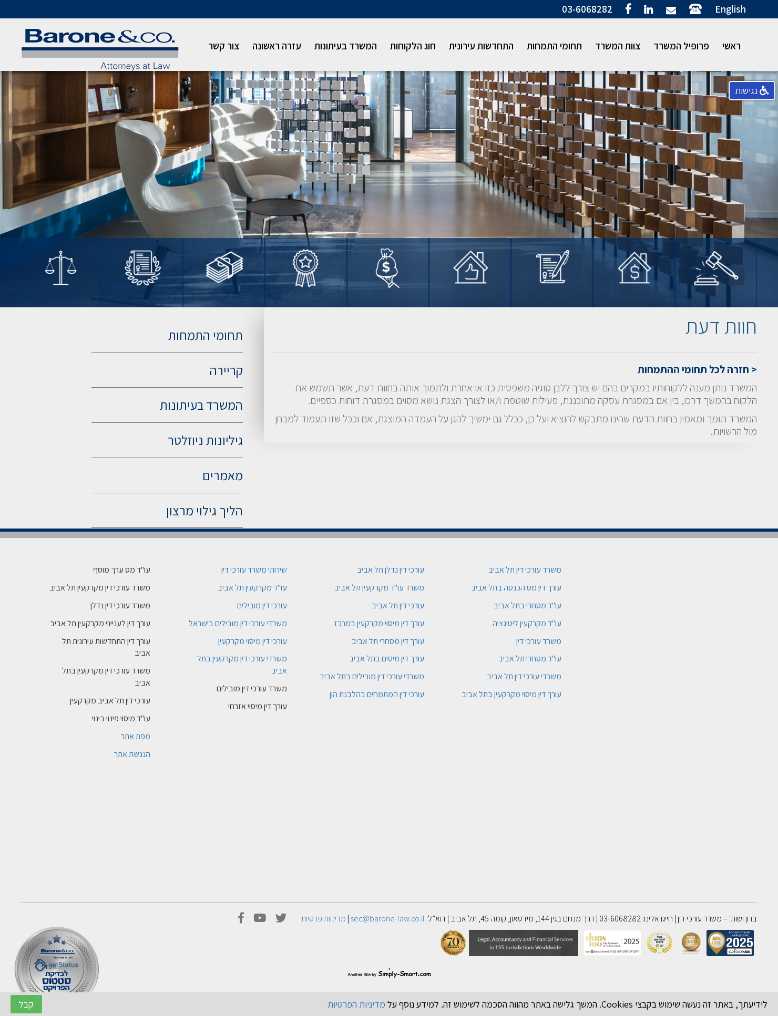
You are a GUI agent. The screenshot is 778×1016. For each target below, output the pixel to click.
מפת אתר (135, 736)
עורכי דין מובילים (262, 605)
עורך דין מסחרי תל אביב (388, 641)
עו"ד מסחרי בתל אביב (527, 605)
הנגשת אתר (132, 754)
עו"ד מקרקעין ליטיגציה (527, 623)
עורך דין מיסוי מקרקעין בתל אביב (511, 694)
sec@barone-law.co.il (388, 918)
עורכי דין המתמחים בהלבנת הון (377, 694)
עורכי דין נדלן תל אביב (390, 569)
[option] (716, 293)
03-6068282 (587, 9)
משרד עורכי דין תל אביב (524, 569)
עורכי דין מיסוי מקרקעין (252, 641)
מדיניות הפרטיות (356, 1004)
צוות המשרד (617, 45)
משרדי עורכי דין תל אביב (524, 676)
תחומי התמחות (554, 45)
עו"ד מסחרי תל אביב (529, 658)
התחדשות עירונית (481, 45)
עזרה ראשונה (276, 45)
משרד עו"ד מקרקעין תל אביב (379, 587)
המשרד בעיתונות (345, 45)
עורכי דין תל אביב (398, 605)
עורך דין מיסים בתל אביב (386, 658)
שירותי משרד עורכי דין (254, 569)
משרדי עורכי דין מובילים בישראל (238, 623)
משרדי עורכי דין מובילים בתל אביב (372, 676)
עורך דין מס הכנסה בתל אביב (516, 587)
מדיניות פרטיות (323, 918)
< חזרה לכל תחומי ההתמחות (697, 369)
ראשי (731, 45)
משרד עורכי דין (538, 641)
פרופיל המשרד (681, 45)
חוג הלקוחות (413, 45)
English (730, 9)
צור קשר (223, 45)
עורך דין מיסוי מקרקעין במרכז (379, 623)
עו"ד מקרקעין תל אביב (252, 587)
